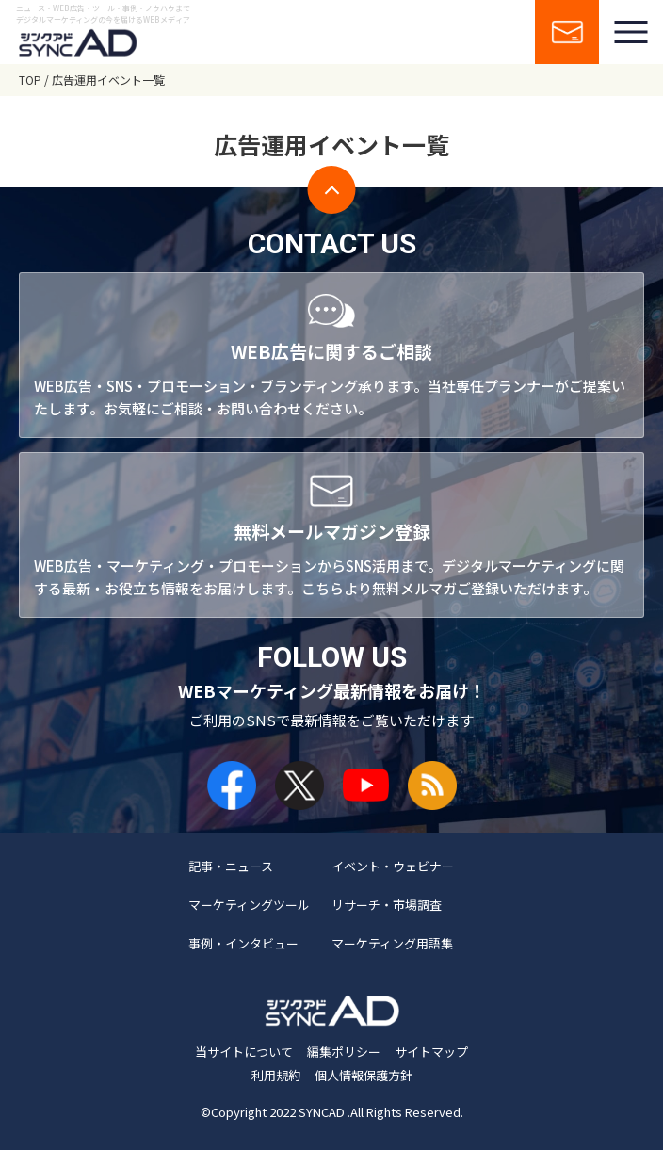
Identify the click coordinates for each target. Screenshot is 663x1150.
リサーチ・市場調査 (387, 905)
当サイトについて (244, 1052)
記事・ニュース (230, 866)
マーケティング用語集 (392, 943)
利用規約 (275, 1075)
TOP (30, 80)
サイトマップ (431, 1052)
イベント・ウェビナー (393, 866)
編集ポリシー (343, 1052)
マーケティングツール (249, 905)
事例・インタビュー (243, 943)
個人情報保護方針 (363, 1075)
